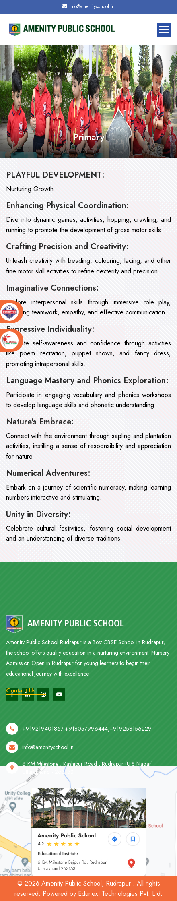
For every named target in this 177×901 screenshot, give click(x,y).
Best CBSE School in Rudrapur (128, 660)
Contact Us (20, 690)
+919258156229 (130, 740)
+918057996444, (87, 740)
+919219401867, (43, 740)
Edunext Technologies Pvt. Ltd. (120, 893)
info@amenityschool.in (88, 6)
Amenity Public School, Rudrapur (86, 883)
